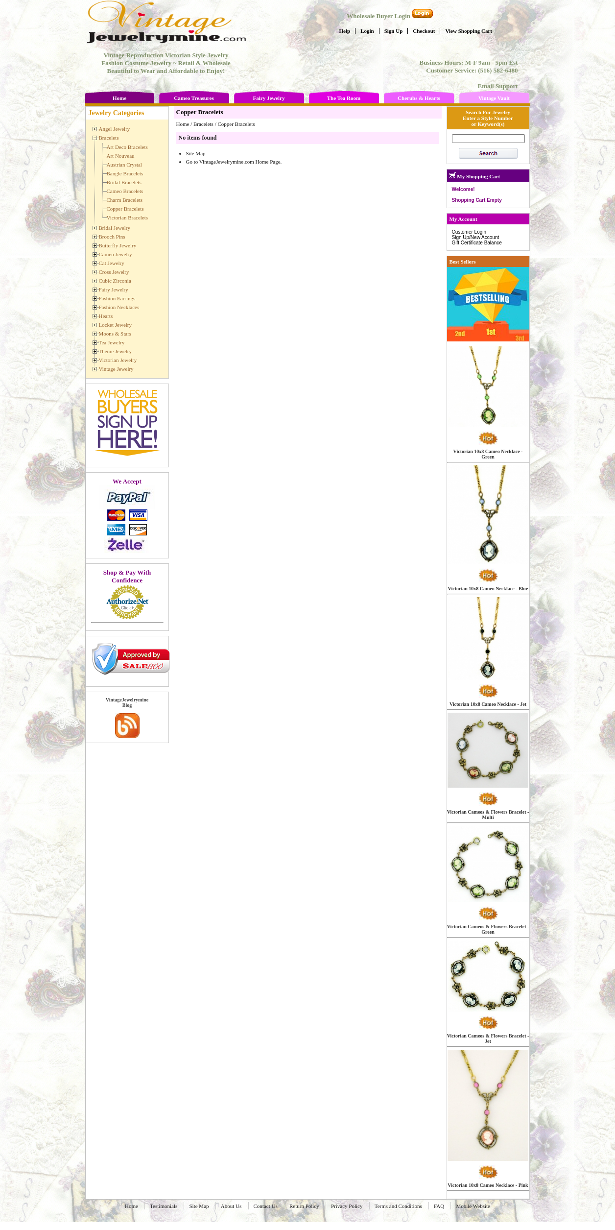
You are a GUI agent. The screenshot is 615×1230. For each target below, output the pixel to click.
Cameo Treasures (193, 98)
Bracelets (203, 124)
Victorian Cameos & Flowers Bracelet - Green (488, 929)
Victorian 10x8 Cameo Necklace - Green (488, 454)
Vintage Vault (494, 98)
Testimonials (163, 1206)
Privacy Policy (346, 1206)
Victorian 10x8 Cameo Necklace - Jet (487, 704)
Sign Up (393, 31)
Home (119, 98)
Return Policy (304, 1206)
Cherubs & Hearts (419, 98)
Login (367, 31)
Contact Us (266, 1206)
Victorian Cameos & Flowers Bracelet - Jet (488, 1038)
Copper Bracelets (236, 124)
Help (345, 31)
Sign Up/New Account (475, 237)
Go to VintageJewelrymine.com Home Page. (234, 162)
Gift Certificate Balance (477, 242)
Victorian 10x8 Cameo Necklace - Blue (488, 588)
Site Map (196, 153)
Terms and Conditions (398, 1206)
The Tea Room (343, 98)
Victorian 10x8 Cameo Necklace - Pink (488, 1185)
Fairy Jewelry (268, 98)
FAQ (439, 1206)
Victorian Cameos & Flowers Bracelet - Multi (488, 814)
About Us (231, 1206)
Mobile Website (473, 1206)
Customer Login (469, 232)
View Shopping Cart (468, 31)
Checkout (424, 31)
